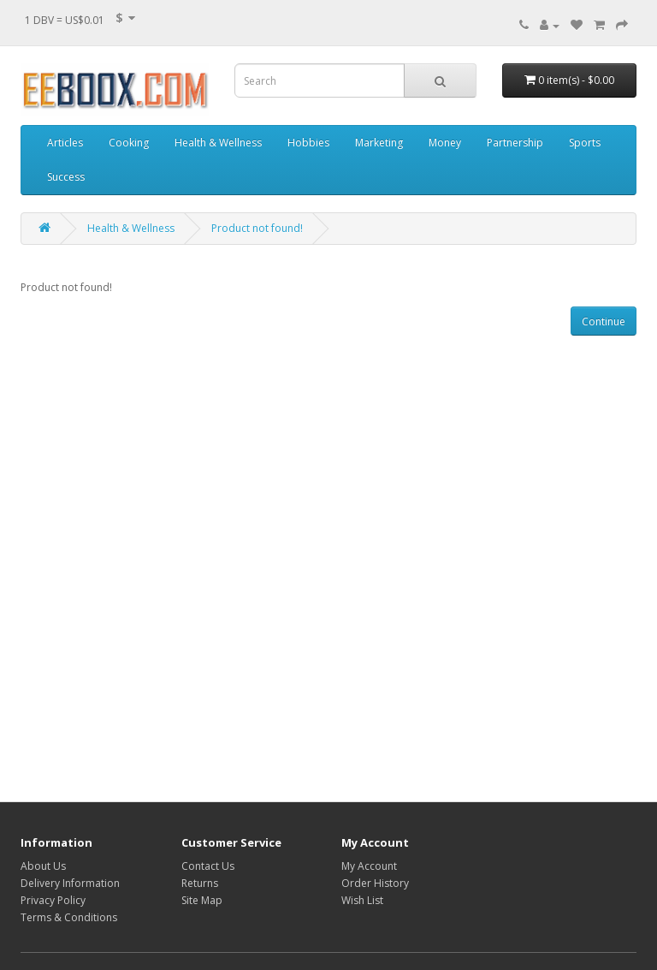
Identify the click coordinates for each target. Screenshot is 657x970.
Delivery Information (70, 883)
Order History (375, 883)
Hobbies (308, 142)
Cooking (129, 142)
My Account (369, 866)
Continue (603, 321)
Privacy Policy (53, 900)
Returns (199, 883)
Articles (65, 142)
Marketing (379, 142)
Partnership (515, 142)
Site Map (201, 900)
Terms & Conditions (69, 917)
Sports (585, 142)
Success (66, 177)
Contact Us (207, 866)
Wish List (362, 900)
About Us (43, 866)
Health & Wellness (218, 142)
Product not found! (257, 228)
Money (445, 142)
